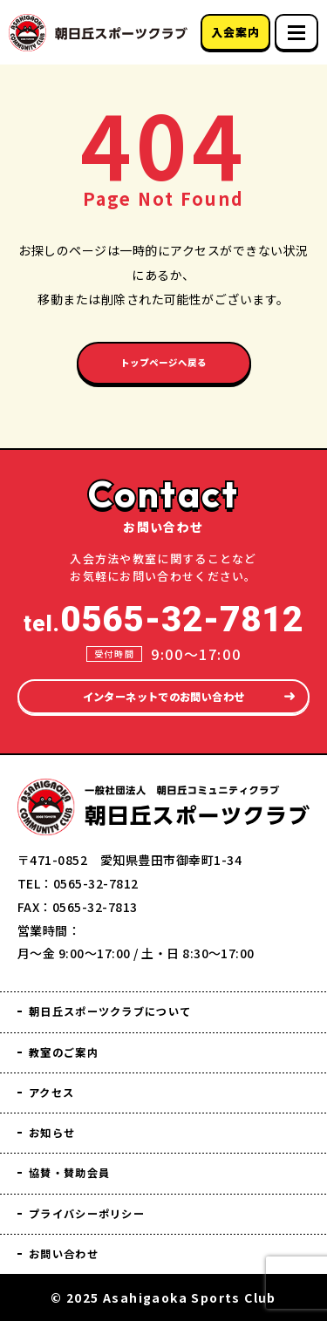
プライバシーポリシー (101, 1210)
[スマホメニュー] (296, 32)
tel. (163, 599)
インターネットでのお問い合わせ (163, 678)
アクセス (57, 1081)
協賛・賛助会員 (79, 1167)
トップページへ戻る (163, 367)
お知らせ (57, 1124)
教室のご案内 (72, 1039)
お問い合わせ (72, 1252)
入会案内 (235, 32)
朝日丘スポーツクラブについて (130, 996)
